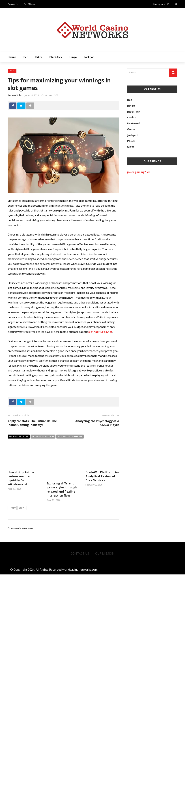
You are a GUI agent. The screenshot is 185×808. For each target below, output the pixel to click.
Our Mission (29, 4)
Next (22, 742)
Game (131, 129)
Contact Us (13, 4)
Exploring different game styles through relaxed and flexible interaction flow (62, 478)
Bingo (73, 57)
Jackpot (89, 57)
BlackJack (55, 57)
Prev (12, 742)
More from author (43, 436)
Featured (133, 123)
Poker (38, 57)
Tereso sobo (15, 95)
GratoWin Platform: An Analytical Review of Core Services (102, 725)
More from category (70, 436)
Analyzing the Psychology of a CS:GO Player (97, 423)
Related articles (18, 436)
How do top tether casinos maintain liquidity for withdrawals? (21, 478)
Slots (130, 147)
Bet (25, 57)
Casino (12, 57)
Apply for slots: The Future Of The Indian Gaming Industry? (32, 423)
